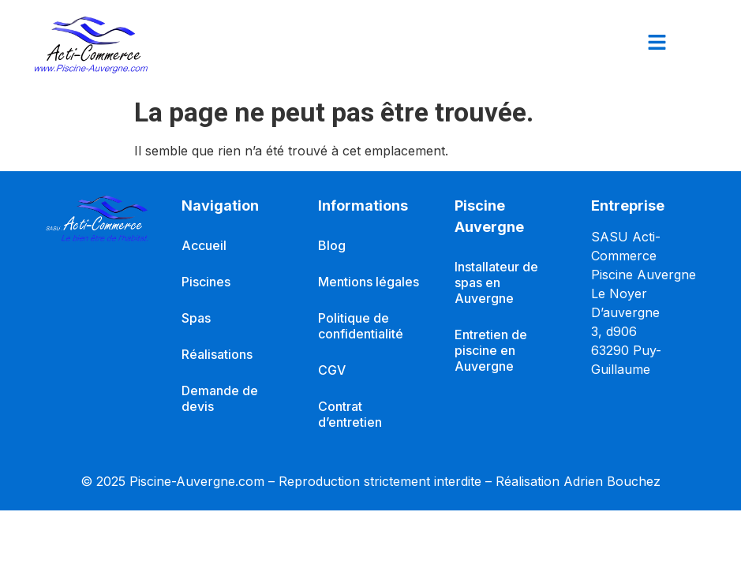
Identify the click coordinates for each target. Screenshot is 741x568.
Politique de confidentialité (360, 326)
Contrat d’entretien (350, 414)
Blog (332, 245)
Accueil (204, 245)
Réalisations (217, 354)
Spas (196, 318)
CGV (332, 370)
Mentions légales (368, 282)
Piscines (206, 282)
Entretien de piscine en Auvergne (491, 350)
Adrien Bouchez (612, 481)
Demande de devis (220, 398)
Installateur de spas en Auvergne (496, 282)
